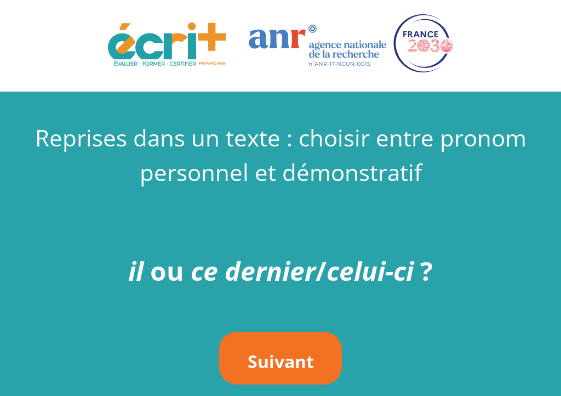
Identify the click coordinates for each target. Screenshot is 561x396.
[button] (280, 45)
